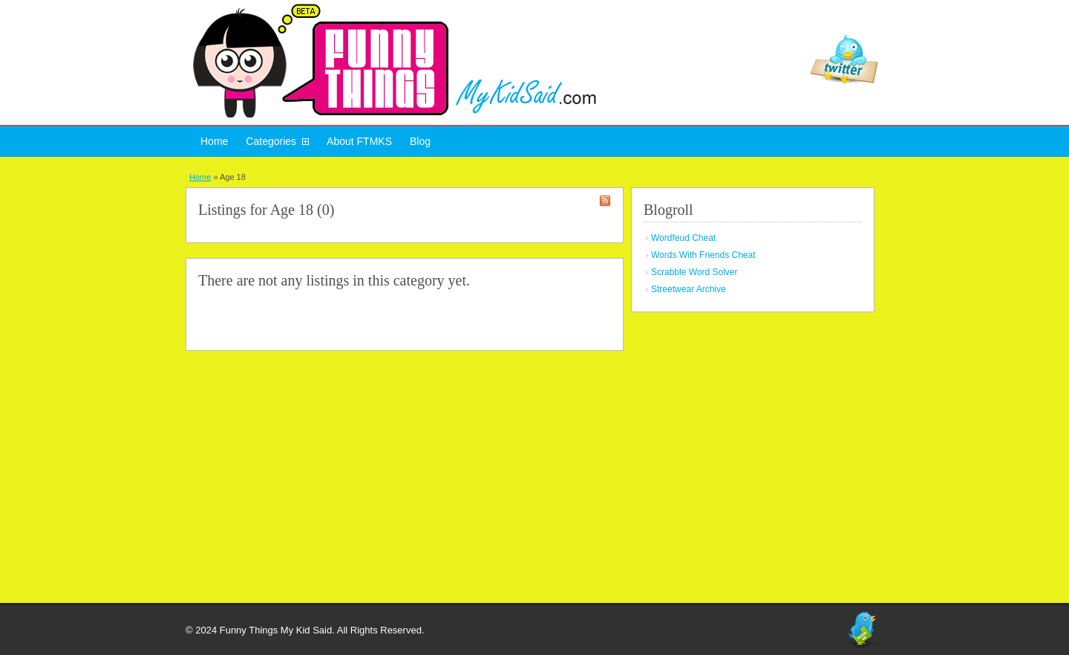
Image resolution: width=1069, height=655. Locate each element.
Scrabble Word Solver (694, 272)
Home (214, 141)
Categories (271, 141)
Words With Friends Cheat (703, 255)
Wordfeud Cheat (683, 238)
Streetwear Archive (688, 289)
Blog (420, 141)
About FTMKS (359, 141)
